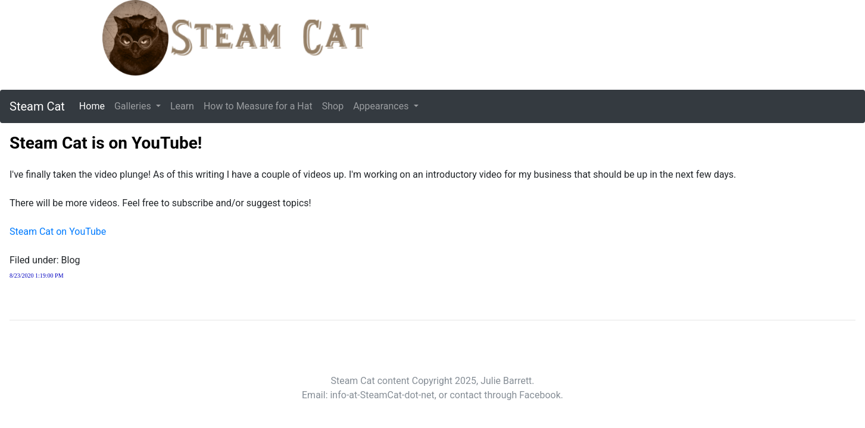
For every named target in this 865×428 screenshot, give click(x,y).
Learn (182, 106)
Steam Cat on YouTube (58, 231)
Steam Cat (37, 106)
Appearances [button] (382, 106)
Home (94, 105)
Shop (332, 106)
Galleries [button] (134, 106)
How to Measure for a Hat (258, 106)
